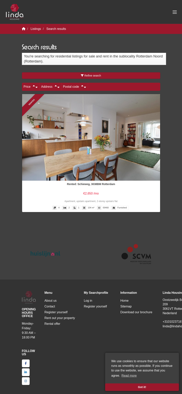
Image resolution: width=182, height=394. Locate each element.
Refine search (91, 75)
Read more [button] (129, 375)
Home (124, 300)
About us (50, 300)
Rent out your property (59, 318)
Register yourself (55, 312)
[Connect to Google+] (26, 381)
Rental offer (52, 323)
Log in (88, 300)
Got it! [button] (142, 387)
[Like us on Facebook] (26, 363)
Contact (49, 306)
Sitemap (126, 306)
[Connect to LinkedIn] (26, 372)
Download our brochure (136, 312)
